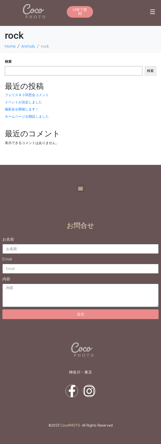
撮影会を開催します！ (22, 109)
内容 (6, 278)
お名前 (8, 239)
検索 (8, 61)
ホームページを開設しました (27, 116)
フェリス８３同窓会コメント (27, 95)
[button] (81, 188)
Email (7, 259)
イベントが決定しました (23, 102)
